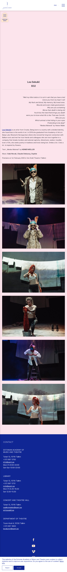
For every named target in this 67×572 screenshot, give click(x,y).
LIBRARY (7, 476)
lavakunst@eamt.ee (11, 529)
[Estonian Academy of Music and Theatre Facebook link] (33, 539)
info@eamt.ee (8, 462)
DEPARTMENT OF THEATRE (15, 519)
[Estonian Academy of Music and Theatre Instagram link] (33, 557)
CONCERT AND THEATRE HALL (16, 500)
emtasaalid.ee (8, 510)
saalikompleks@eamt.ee (12, 507)
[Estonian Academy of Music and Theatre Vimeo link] (33, 551)
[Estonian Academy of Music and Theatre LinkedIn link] (33, 564)
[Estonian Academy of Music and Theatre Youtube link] (33, 545)
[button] (56, 5)
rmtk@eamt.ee (9, 486)
